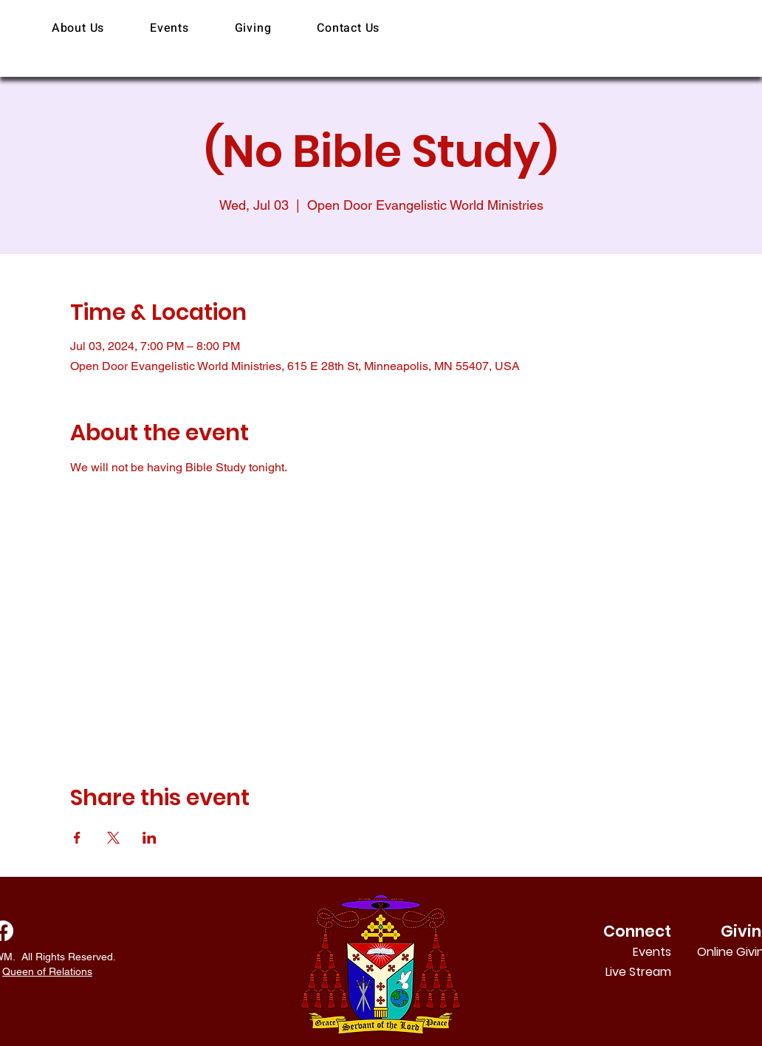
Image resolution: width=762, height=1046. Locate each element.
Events (652, 951)
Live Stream (638, 971)
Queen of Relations (47, 971)
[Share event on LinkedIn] (150, 838)
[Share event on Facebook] (77, 838)
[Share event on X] (113, 838)
